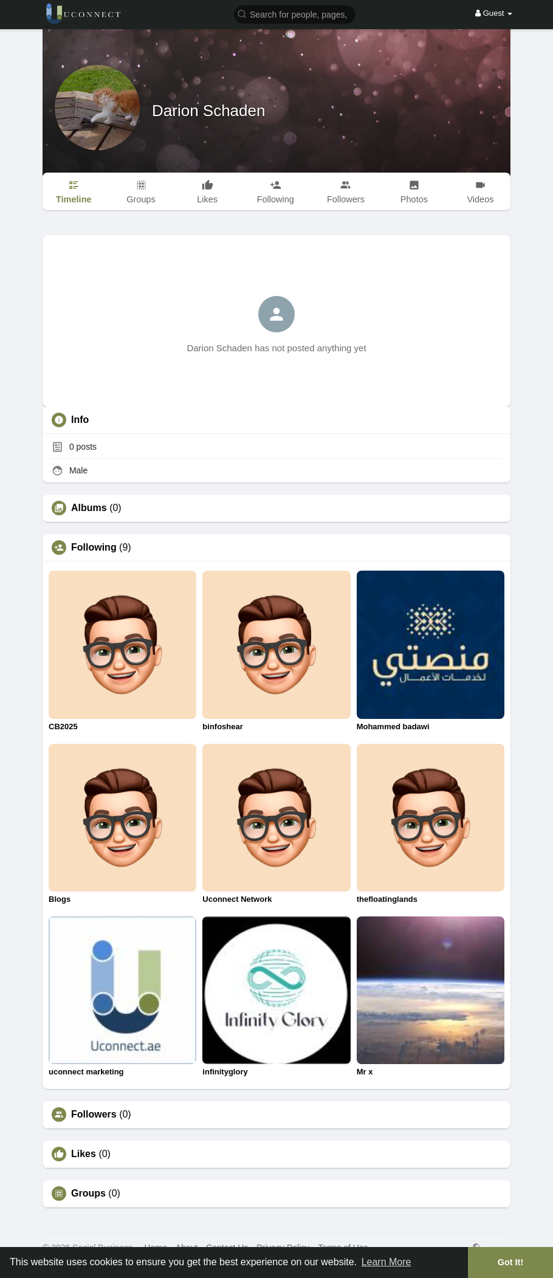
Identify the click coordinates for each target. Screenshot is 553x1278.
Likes (83, 1154)
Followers (94, 1114)
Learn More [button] (386, 1262)
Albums (89, 508)
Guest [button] (493, 13)
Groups (88, 1193)
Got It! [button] (510, 1262)
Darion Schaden (208, 110)
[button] (295, 14)
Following (94, 547)
